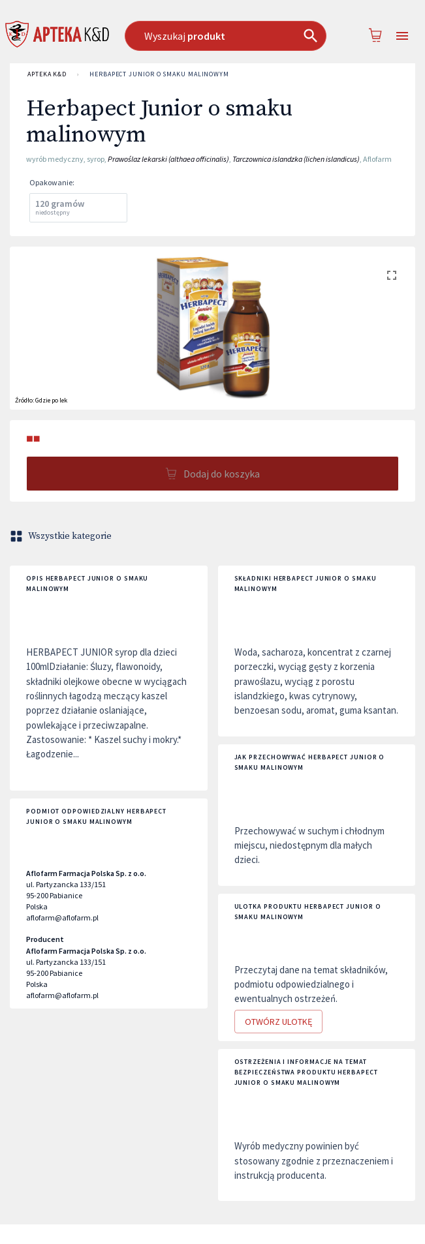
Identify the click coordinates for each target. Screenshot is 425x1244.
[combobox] (225, 36)
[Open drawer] (402, 36)
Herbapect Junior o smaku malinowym (159, 74)
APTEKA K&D (47, 74)
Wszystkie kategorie (62, 536)
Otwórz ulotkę (278, 1021)
